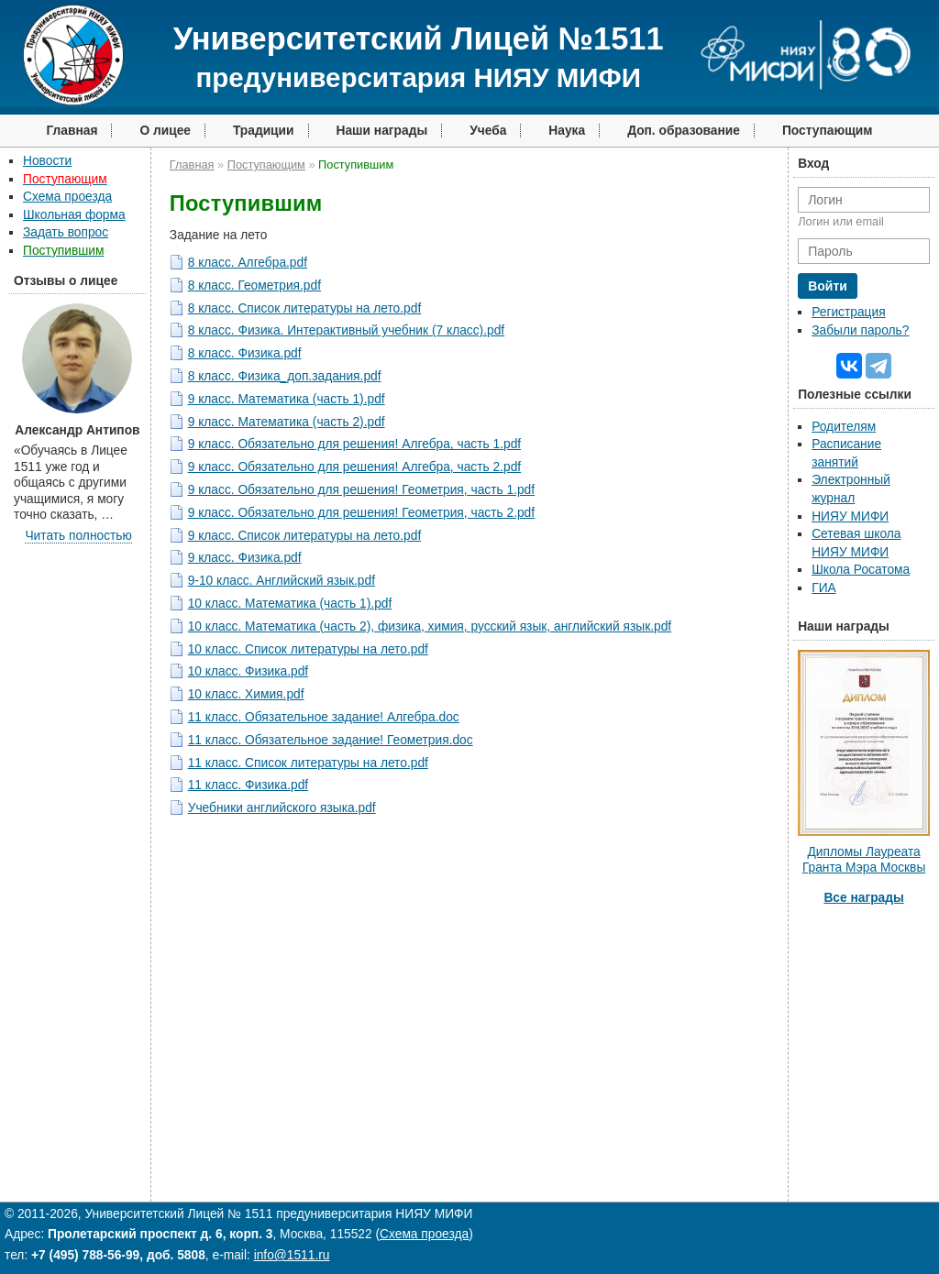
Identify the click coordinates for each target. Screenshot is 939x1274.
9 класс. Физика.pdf (245, 558)
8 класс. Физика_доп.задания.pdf (284, 376)
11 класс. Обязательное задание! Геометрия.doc (330, 740)
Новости (47, 161)
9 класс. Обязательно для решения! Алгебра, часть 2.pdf (354, 467)
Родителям (844, 427)
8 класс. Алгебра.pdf (247, 262)
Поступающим (827, 130)
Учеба (488, 130)
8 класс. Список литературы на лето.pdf (305, 308)
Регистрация (848, 312)
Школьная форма (74, 215)
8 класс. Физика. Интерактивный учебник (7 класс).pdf (346, 330)
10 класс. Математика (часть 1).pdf (290, 603)
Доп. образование (683, 130)
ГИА (824, 588)
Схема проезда (67, 196)
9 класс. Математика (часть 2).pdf (286, 422)
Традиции (263, 130)
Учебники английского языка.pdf (282, 808)
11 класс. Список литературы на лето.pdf (308, 763)
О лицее (165, 130)
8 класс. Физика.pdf (245, 353)
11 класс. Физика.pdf (248, 785)
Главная (71, 130)
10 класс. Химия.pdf (246, 694)
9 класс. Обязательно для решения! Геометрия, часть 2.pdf (361, 513)
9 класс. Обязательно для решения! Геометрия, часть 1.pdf (361, 490)
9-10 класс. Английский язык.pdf (281, 581)
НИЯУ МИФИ (850, 516)
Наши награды (382, 130)
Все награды (863, 898)
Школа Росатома (861, 570)
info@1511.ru (292, 1255)
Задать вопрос (65, 232)
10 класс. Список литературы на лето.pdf (308, 649)
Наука (566, 130)
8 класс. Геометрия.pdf (254, 285)
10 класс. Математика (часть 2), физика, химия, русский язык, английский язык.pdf (429, 626)
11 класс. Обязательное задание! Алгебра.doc (323, 717)
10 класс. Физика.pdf (248, 671)
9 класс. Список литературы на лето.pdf (305, 536)
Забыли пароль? (860, 330)
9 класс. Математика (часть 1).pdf (286, 399)
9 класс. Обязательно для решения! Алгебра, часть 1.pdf (354, 444)
